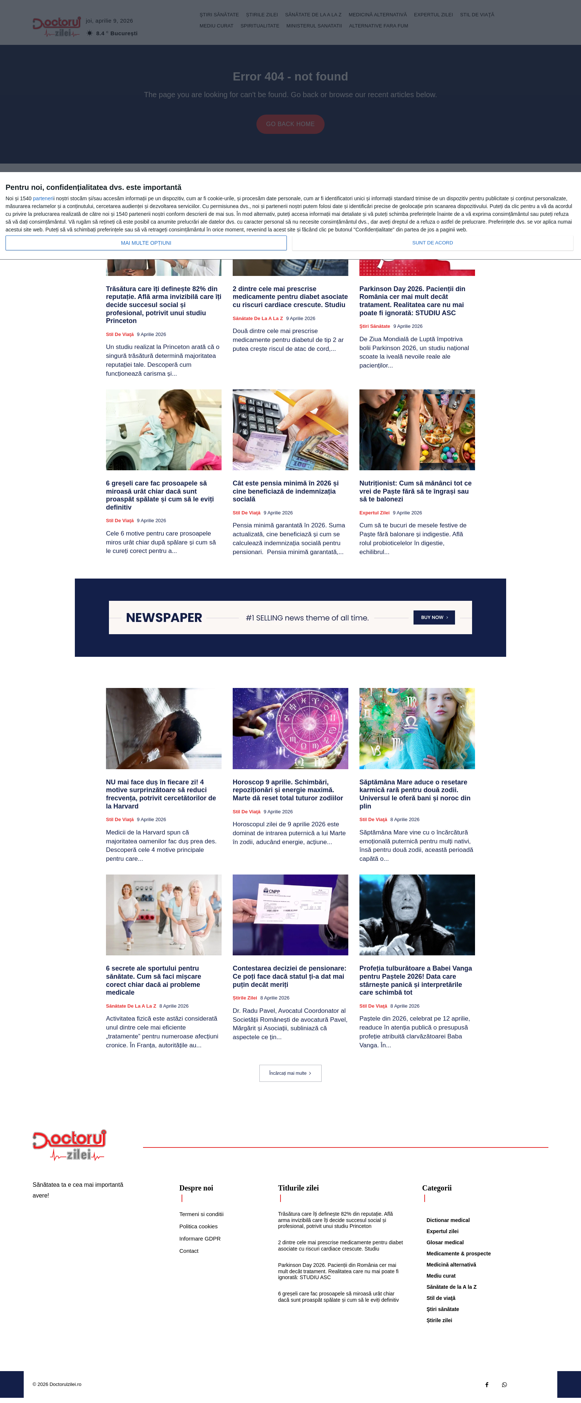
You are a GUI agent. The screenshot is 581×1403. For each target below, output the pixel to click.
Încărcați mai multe (290, 1078)
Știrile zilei (245, 1003)
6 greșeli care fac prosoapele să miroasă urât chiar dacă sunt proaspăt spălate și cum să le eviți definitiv (160, 500)
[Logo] (70, 1150)
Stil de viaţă (120, 339)
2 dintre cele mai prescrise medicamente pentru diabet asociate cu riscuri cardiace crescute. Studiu (290, 302)
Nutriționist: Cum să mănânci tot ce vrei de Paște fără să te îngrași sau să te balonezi (415, 496)
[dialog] (290, 216)
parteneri (43, 198)
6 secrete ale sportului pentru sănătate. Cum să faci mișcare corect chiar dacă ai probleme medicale (153, 985)
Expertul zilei (374, 518)
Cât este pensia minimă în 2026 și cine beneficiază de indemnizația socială (286, 496)
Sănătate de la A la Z (258, 323)
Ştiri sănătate (374, 331)
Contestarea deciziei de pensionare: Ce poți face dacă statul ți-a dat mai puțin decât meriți (289, 981)
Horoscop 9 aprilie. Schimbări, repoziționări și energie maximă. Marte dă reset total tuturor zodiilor (288, 795)
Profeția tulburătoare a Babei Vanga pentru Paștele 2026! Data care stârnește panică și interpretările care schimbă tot (415, 985)
